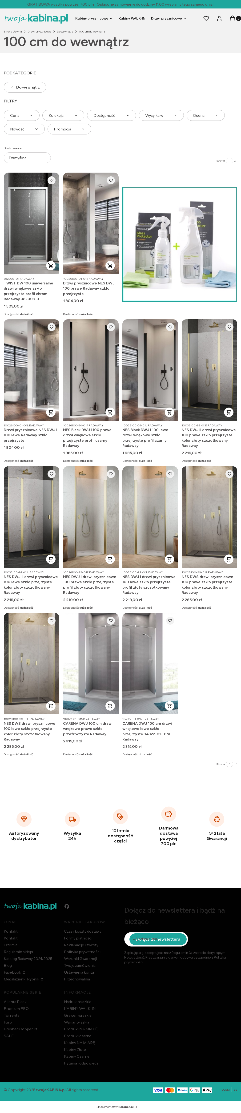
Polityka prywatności (82, 951)
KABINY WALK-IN (80, 1008)
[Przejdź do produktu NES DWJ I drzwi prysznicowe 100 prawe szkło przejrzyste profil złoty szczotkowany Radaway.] (91, 517)
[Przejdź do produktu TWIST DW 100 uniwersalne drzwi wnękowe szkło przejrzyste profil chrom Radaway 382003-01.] (31, 223)
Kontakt (11, 931)
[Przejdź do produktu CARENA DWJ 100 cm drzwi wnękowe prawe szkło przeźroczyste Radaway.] (91, 663)
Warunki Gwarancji (80, 958)
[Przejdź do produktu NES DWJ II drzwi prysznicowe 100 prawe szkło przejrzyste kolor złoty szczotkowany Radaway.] (209, 370)
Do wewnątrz (65, 31)
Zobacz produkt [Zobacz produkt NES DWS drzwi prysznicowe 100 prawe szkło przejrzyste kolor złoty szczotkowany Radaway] (228, 559)
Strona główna (13, 31)
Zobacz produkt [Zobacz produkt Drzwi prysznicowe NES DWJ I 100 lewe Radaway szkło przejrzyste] (51, 412)
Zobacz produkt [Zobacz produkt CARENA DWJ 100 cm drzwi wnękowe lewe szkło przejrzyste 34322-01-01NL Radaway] (169, 706)
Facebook (13, 972)
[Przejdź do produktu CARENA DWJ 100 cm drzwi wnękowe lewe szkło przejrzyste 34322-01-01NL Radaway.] (150, 663)
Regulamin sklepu (19, 951)
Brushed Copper (19, 1029)
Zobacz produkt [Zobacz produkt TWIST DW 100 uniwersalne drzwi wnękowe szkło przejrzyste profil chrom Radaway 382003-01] (51, 265)
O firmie (11, 945)
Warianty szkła (76, 1022)
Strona (220, 160)
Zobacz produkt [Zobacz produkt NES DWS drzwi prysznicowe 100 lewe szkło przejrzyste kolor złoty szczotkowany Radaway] (51, 706)
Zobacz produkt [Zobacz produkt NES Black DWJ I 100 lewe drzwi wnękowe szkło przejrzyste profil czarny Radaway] (169, 412)
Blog (8, 965)
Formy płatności (78, 938)
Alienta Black (15, 1001)
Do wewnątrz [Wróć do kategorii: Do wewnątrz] (25, 87)
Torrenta (11, 1015)
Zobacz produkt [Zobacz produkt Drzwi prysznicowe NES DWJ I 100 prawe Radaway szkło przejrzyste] (110, 265)
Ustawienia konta (79, 972)
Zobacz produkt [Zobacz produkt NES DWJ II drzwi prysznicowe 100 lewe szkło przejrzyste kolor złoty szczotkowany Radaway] (51, 559)
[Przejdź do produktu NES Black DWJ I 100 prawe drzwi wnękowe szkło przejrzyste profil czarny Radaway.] (91, 370)
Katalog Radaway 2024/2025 (28, 958)
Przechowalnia (77, 979)
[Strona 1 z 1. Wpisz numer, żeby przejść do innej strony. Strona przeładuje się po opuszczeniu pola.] (229, 160)
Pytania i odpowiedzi (81, 1063)
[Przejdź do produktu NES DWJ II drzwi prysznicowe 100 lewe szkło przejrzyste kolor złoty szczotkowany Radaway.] (31, 517)
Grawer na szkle (78, 1015)
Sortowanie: (13, 148)
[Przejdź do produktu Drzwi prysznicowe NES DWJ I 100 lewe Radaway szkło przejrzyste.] (31, 370)
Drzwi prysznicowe (39, 31)
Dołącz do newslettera (158, 939)
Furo (8, 1022)
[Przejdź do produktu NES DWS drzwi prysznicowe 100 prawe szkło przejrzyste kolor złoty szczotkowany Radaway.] (209, 517)
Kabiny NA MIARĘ (79, 1042)
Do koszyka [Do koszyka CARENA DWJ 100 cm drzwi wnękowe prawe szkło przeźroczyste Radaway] (110, 706)
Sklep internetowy (115, 1107)
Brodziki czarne (77, 1035)
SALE (9, 1035)
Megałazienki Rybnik (22, 979)
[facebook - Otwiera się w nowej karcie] (67, 906)
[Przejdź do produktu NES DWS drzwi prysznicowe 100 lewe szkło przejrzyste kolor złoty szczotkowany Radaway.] (31, 663)
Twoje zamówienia (80, 965)
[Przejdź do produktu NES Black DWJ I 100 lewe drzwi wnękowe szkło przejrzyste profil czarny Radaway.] (150, 370)
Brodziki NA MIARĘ (81, 1029)
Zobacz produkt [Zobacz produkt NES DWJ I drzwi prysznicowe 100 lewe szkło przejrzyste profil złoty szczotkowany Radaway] (169, 559)
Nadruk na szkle (77, 1001)
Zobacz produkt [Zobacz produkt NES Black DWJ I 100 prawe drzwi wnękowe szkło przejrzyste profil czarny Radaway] (110, 412)
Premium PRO (16, 1008)
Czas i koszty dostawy (82, 931)
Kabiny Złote (75, 1049)
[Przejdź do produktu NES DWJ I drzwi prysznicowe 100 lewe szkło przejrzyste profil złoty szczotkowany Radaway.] (150, 517)
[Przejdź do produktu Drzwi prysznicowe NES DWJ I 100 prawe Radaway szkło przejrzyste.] (91, 223)
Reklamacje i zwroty (81, 945)
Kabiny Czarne (76, 1056)
